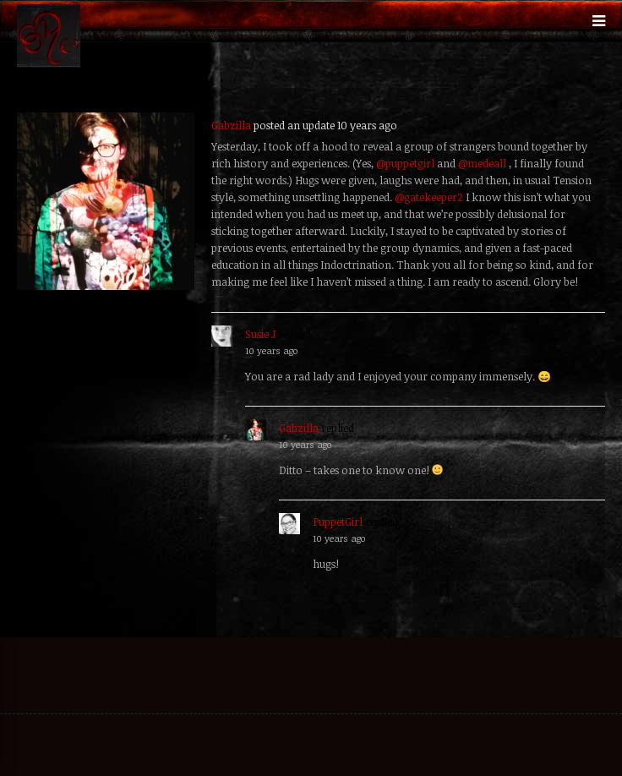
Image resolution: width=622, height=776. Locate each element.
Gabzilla (231, 125)
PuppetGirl (338, 521)
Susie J (260, 334)
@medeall (482, 163)
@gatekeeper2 (429, 197)
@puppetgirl (405, 163)
